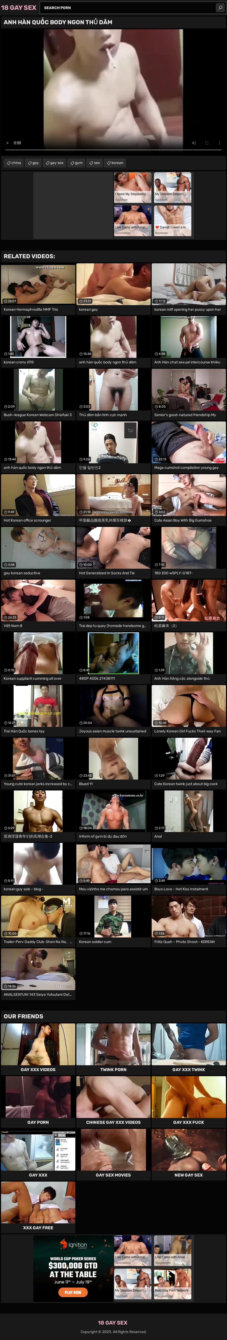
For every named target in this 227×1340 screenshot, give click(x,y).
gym (78, 163)
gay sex (57, 163)
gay (35, 163)
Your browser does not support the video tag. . (113, 92)
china (16, 163)
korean (117, 163)
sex (97, 163)
